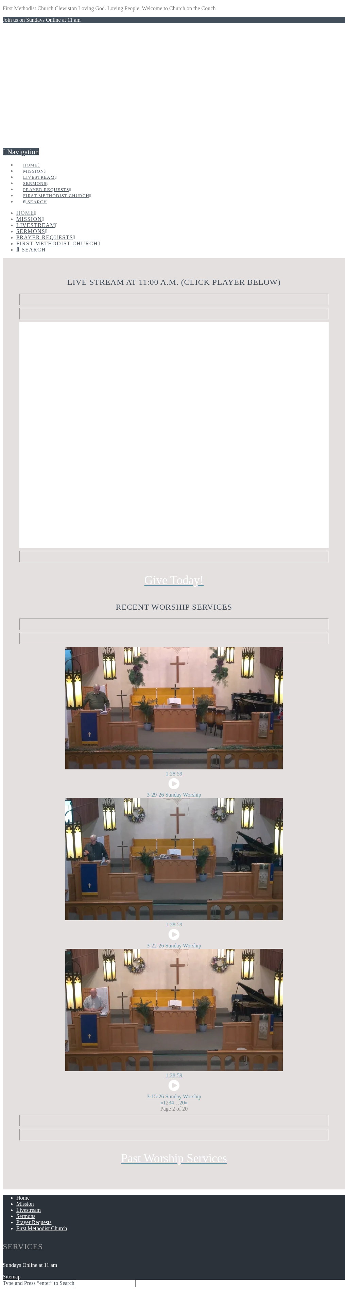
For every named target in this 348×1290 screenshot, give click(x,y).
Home (23, 1198)
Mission (25, 1204)
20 (182, 1102)
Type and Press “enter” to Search (38, 1283)
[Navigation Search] (35, 194)
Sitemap (11, 1276)
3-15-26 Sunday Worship (174, 1096)
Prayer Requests (34, 1222)
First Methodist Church (41, 1228)
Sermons (25, 1216)
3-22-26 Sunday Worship (174, 945)
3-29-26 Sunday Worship (174, 795)
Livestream (28, 1210)
